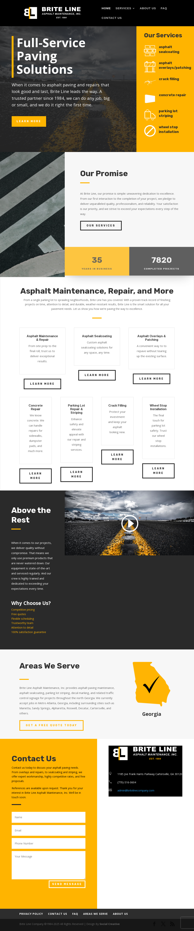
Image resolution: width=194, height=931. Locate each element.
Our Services (101, 225)
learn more (29, 121)
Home (106, 8)
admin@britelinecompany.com (135, 790)
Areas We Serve (95, 914)
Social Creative (110, 924)
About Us (148, 8)
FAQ (164, 8)
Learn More (42, 383)
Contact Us (112, 18)
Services (123, 8)
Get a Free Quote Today (51, 725)
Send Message (67, 884)
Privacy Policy (31, 914)
